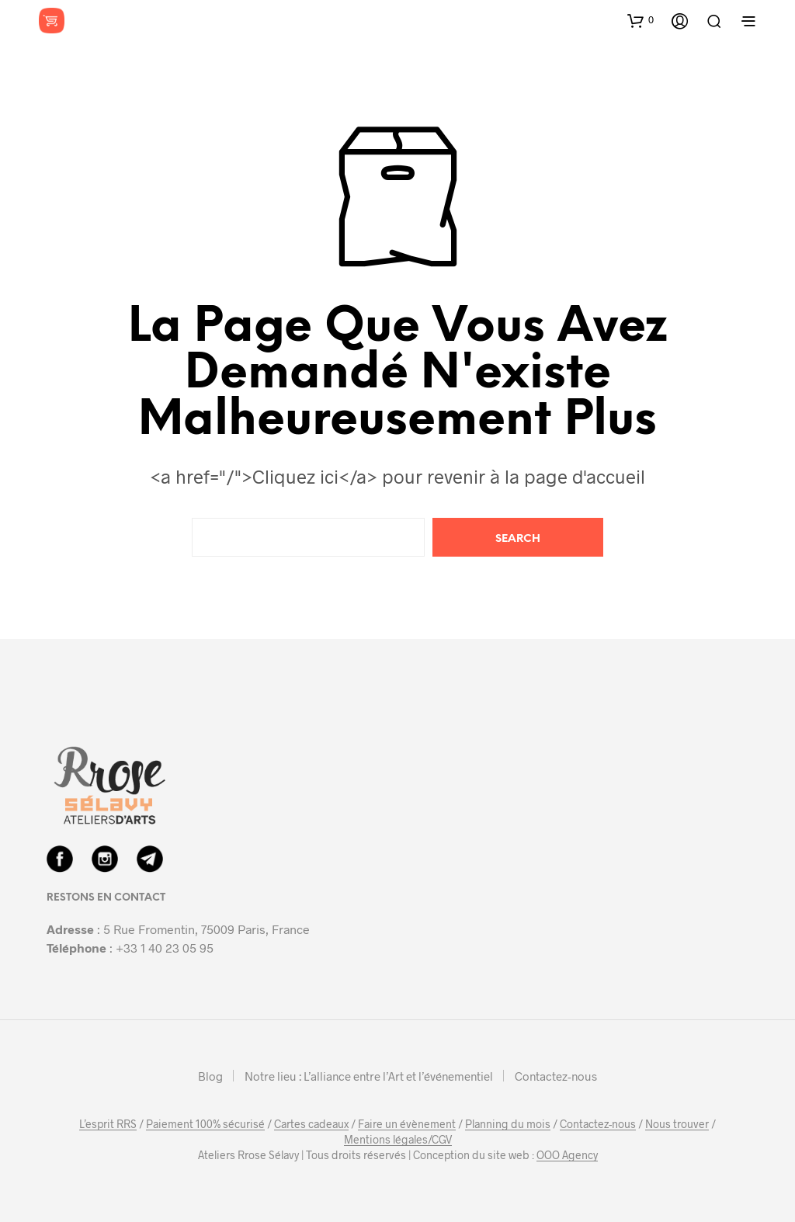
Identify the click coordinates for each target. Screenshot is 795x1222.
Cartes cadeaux (311, 1124)
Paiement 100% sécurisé (205, 1124)
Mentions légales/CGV (398, 1139)
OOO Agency (567, 1155)
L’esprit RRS (108, 1124)
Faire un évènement (407, 1124)
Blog (210, 1076)
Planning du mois (507, 1124)
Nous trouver (677, 1124)
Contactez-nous (556, 1076)
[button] (640, 20)
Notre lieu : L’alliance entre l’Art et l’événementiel (369, 1076)
